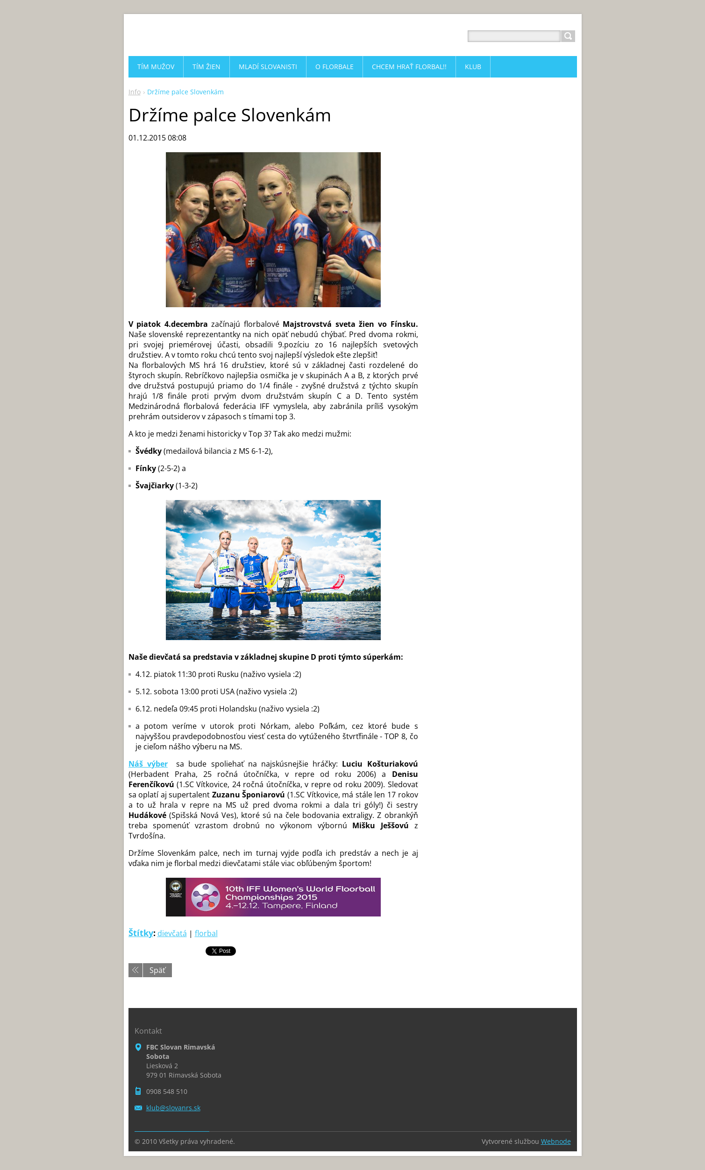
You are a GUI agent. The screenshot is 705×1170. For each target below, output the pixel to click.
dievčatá (172, 933)
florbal (206, 933)
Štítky (140, 932)
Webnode (556, 1141)
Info (134, 91)
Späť (157, 970)
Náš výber (148, 764)
